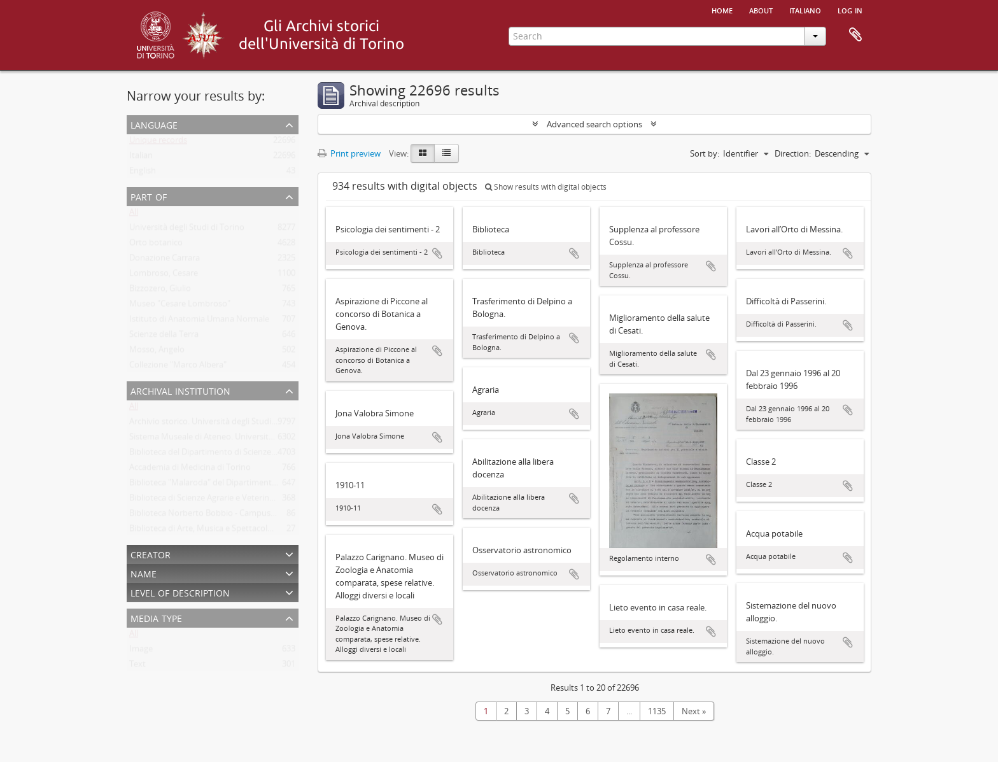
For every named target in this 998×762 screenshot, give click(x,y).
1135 (657, 711)
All (133, 214)
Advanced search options (594, 124)
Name (143, 572)
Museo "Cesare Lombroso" (179, 306)
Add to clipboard (437, 253)
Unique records (158, 142)
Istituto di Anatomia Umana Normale (199, 321)
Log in (850, 10)
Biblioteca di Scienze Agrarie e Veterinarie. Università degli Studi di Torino (265, 500)
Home (722, 10)
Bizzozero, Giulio (160, 291)
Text (137, 666)
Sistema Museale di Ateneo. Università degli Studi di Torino (239, 439)
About (761, 10)
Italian (141, 158)
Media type (156, 617)
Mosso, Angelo (157, 352)
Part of (148, 195)
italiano (805, 10)
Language (154, 123)
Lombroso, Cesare (163, 275)
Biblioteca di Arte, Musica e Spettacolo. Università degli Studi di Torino (260, 531)
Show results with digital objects (546, 186)
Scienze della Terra (164, 336)
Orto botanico (156, 245)
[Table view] (446, 153)
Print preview (349, 153)
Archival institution (180, 390)
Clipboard (855, 35)
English (142, 173)
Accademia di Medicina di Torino (190, 470)
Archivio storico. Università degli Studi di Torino (218, 424)
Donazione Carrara (164, 260)
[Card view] (423, 153)
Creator (150, 553)
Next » (694, 711)
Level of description (180, 591)
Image (141, 651)
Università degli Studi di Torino (186, 230)
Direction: (793, 153)
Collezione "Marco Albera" (178, 367)
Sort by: (704, 153)
